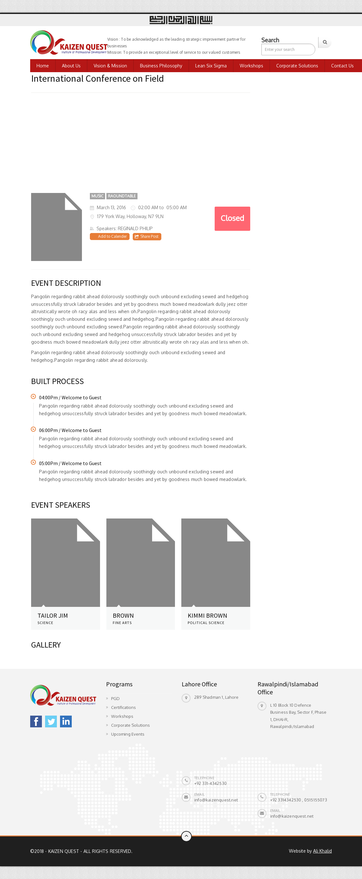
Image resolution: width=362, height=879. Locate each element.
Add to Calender (112, 236)
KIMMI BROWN (207, 615)
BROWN (123, 615)
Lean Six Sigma (211, 65)
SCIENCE (45, 622)
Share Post (146, 236)
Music (97, 196)
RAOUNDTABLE (122, 196)
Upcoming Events (127, 734)
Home (43, 65)
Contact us (342, 65)
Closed (232, 218)
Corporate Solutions (297, 65)
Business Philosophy (161, 65)
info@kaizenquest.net (216, 799)
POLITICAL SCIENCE (206, 622)
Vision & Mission (110, 65)
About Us (71, 65)
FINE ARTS (122, 622)
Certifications (123, 707)
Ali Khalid (322, 851)
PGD (115, 698)
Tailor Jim (52, 615)
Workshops (251, 65)
